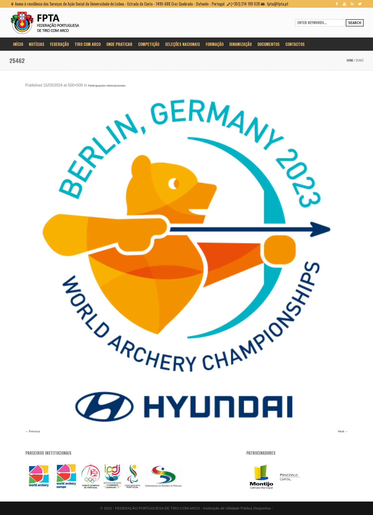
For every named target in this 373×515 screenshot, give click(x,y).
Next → (343, 431)
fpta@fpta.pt (277, 4)
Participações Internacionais (106, 85)
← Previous (32, 431)
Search (354, 22)
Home (350, 60)
